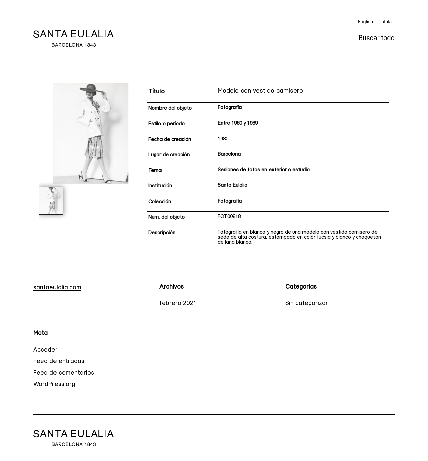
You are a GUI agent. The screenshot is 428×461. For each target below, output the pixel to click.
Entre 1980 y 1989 (238, 123)
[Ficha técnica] (268, 167)
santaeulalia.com (57, 288)
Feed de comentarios (63, 373)
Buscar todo (377, 38)
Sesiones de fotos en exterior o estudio (264, 170)
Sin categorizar (306, 303)
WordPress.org (54, 384)
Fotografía (230, 107)
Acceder (45, 350)
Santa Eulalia (232, 185)
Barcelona (229, 154)
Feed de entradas (58, 361)
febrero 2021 (177, 303)
